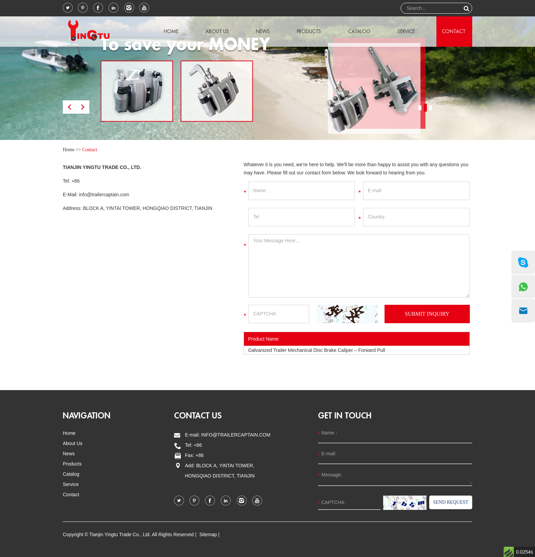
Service (406, 31)
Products (309, 31)
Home (171, 31)
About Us (217, 31)
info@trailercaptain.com (104, 194)
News (263, 31)
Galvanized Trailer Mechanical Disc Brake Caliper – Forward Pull (316, 350)
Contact (453, 31)
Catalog (359, 31)
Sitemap (208, 534)
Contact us (198, 416)
